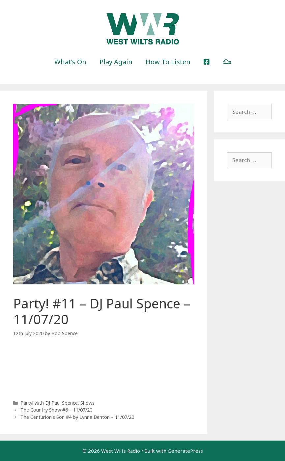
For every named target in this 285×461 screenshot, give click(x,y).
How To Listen (168, 61)
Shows (87, 403)
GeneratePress (185, 450)
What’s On (70, 61)
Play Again (116, 61)
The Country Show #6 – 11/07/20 (56, 410)
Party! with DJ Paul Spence (49, 403)
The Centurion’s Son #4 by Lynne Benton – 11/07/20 (77, 417)
